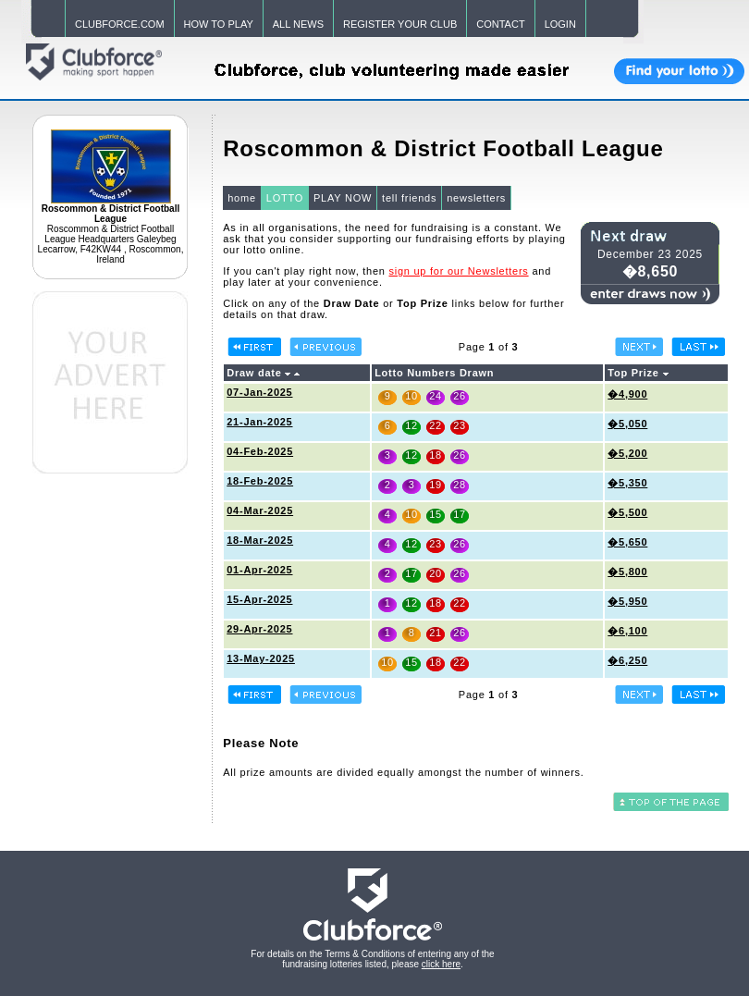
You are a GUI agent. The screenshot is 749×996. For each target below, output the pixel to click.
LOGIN (560, 24)
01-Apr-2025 (259, 569)
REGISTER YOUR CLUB (400, 24)
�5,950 (627, 601)
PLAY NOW (342, 197)
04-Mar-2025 (260, 510)
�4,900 (627, 394)
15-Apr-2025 (259, 599)
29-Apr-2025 (259, 628)
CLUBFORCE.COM (120, 24)
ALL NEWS (298, 24)
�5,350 (627, 482)
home (241, 197)
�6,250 (627, 660)
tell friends (409, 197)
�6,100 (627, 630)
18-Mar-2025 (260, 540)
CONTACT (500, 24)
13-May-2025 (261, 658)
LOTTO (284, 197)
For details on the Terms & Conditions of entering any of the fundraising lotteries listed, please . (372, 959)
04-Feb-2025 (260, 451)
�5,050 (627, 423)
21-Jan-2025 (259, 421)
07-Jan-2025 (259, 392)
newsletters (476, 197)
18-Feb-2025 (260, 480)
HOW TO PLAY (218, 24)
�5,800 (627, 571)
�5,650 (627, 541)
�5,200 (627, 453)
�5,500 (627, 512)
